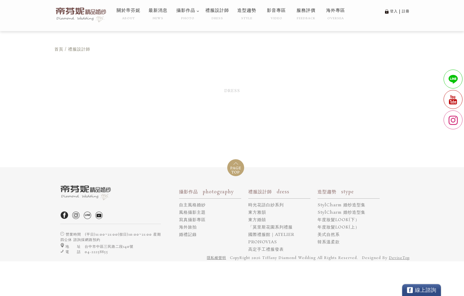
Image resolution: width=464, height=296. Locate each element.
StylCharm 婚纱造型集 (341, 205)
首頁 (58, 49)
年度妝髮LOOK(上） (339, 227)
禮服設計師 (79, 49)
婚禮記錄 (188, 235)
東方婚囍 (257, 220)
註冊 (406, 11)
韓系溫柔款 (329, 242)
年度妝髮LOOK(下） (339, 220)
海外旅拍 (188, 227)
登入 (394, 11)
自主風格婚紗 (192, 205)
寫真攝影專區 (192, 220)
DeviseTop (399, 257)
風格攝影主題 (192, 212)
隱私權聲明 (216, 257)
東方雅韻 (257, 212)
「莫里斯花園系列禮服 (270, 227)
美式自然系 (329, 235)
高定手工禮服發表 (266, 249)
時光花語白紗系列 (266, 205)
